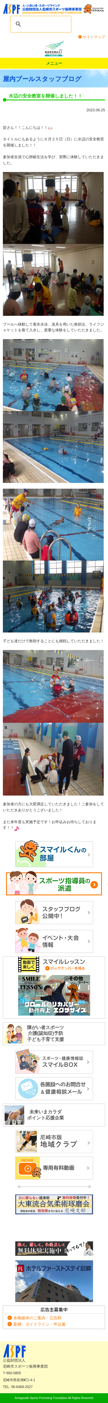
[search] (46, 24)
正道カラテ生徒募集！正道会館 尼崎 (54, 1249)
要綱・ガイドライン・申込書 (39, 1324)
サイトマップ (94, 37)
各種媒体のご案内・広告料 (37, 1318)
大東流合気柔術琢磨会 (54, 1216)
